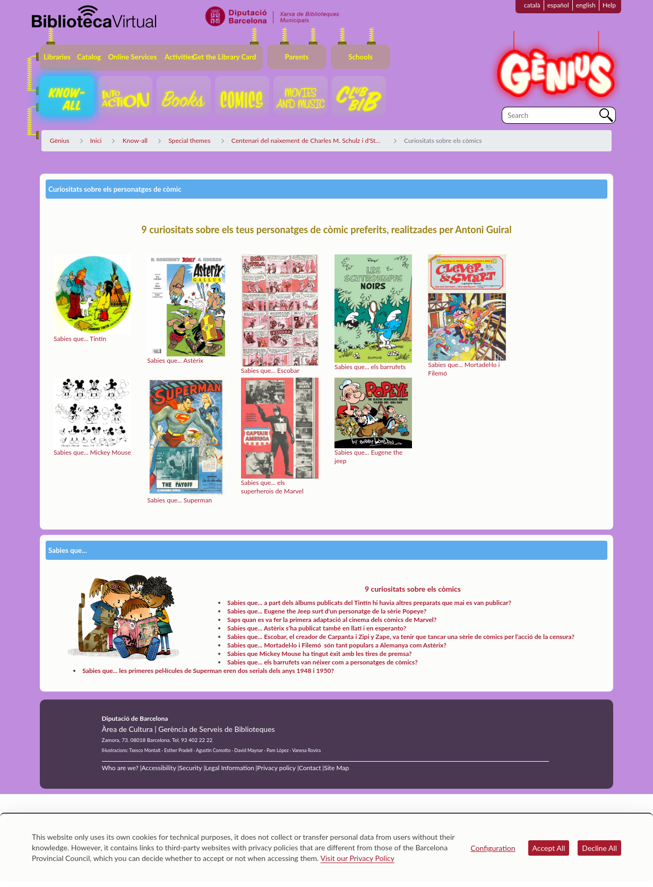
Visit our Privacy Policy (357, 858)
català (532, 5)
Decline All (599, 847)
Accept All (548, 847)
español (558, 5)
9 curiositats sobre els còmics (413, 588)
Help (609, 5)
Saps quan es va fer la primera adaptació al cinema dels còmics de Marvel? (331, 620)
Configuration (492, 847)
